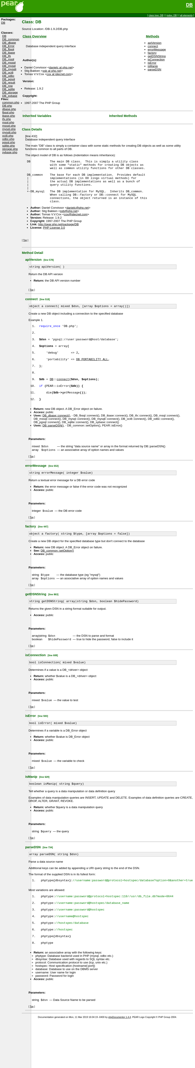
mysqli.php (9, 132)
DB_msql (8, 59)
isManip (153, 66)
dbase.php (9, 109)
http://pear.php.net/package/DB (58, 233)
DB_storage (10, 92)
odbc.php (8, 139)
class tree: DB (156, 15)
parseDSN (154, 69)
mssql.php (9, 125)
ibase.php (8, 115)
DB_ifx (6, 56)
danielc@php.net (77, 216)
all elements (186, 15)
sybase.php (9, 152)
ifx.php (6, 119)
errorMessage (157, 49)
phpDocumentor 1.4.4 (119, 1064)
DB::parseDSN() (53, 451)
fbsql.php (8, 112)
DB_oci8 (7, 72)
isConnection (156, 59)
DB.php (7, 105)
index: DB (172, 15)
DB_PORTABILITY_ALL (92, 376)
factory (152, 52)
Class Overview (34, 36)
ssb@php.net (69, 219)
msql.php (8, 122)
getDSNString (157, 56)
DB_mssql (9, 62)
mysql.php (9, 129)
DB (189, 5)
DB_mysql (9, 66)
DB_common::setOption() (57, 579)
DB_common (10, 39)
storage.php (10, 149)
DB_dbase (9, 42)
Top (25, 248)
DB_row (7, 86)
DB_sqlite (8, 89)
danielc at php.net (60, 67)
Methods (152, 36)
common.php (10, 102)
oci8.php (7, 135)
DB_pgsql (8, 79)
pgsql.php (8, 142)
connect (153, 46)
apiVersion (154, 43)
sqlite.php (8, 145)
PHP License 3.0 (54, 236)
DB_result (8, 82)
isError (152, 62)
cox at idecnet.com (59, 74)
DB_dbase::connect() (56, 441)
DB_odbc (8, 76)
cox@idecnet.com (75, 223)
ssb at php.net (52, 70)
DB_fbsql (8, 49)
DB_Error (8, 46)
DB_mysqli (9, 69)
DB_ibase (8, 52)
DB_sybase (9, 95)
